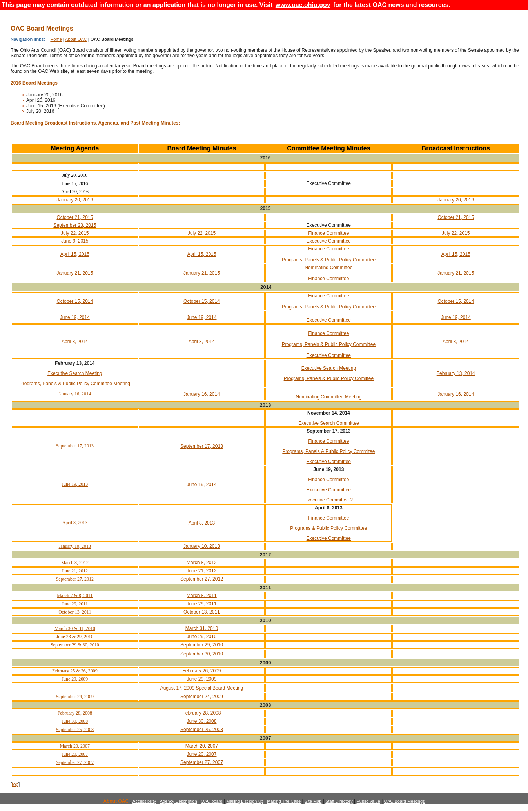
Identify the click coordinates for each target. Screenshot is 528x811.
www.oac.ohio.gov (303, 5)
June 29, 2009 (75, 679)
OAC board (211, 801)
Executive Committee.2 (329, 500)
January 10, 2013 (75, 546)
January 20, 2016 (74, 200)
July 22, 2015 (75, 233)
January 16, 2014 (75, 393)
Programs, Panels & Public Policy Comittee (329, 378)
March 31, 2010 (201, 628)
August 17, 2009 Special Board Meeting (201, 688)
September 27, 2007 (75, 762)
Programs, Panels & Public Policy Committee (329, 259)
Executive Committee (329, 241)
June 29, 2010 (201, 636)
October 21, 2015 (74, 217)
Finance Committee (328, 233)
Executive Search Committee (328, 423)
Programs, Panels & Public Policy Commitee (328, 451)
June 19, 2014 (75, 317)
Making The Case (284, 801)
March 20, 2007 (75, 746)
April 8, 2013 (74, 522)
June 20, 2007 (75, 754)
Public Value (368, 801)
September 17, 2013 (75, 446)
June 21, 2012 (75, 571)
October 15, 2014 (74, 301)
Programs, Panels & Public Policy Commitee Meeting (75, 383)
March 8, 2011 (202, 595)
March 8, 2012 (75, 562)
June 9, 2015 (74, 241)
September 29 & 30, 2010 (75, 645)
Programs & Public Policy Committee (328, 528)
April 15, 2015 (74, 254)
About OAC (76, 39)
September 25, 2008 (75, 729)
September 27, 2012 (75, 579)
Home (56, 39)
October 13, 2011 (74, 612)
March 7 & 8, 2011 (75, 595)
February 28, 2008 (75, 713)
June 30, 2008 (75, 721)
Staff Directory (339, 801)
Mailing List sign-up (244, 801)
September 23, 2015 (74, 225)
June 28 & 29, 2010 (74, 636)
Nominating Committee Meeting (328, 397)
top (15, 784)
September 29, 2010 (201, 645)
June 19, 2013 (75, 484)
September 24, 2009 (75, 696)
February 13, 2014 (456, 373)
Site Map (313, 801)
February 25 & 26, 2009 (75, 670)
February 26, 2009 (201, 670)
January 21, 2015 (74, 273)
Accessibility (144, 801)
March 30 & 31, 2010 (74, 628)
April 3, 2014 (75, 341)
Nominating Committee (328, 267)
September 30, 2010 (201, 654)
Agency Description (178, 801)
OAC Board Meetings (404, 801)
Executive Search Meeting (74, 373)
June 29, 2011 (75, 603)
